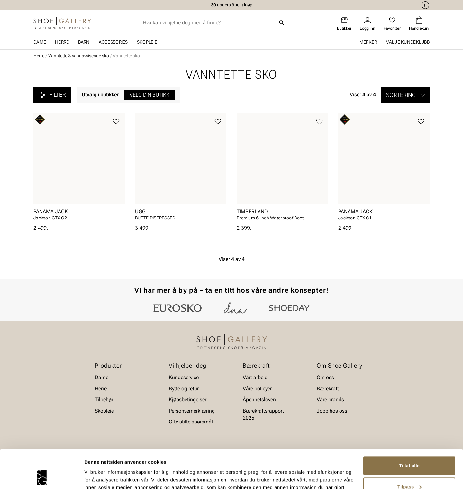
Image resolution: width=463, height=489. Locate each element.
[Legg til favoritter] (116, 121)
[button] (405, 95)
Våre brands (330, 399)
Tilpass (409, 450)
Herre (62, 42)
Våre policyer (257, 388)
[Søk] (282, 23)
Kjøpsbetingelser (187, 399)
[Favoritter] (392, 23)
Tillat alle (409, 429)
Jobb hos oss (332, 410)
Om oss (325, 377)
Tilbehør (104, 399)
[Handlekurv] (419, 23)
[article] (79, 169)
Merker (368, 42)
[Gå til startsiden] (62, 23)
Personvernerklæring (192, 410)
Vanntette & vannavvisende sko (78, 55)
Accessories (113, 42)
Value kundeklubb (408, 42)
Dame (39, 42)
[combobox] (209, 22)
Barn (84, 42)
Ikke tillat (409, 471)
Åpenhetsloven (259, 399)
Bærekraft (328, 388)
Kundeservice (184, 377)
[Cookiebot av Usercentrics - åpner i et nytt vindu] (42, 476)
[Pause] (424, 5)
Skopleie (147, 42)
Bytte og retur (184, 388)
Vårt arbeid (255, 377)
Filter (52, 95)
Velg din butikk (149, 95)
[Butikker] (344, 23)
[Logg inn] (367, 23)
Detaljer (93, 476)
